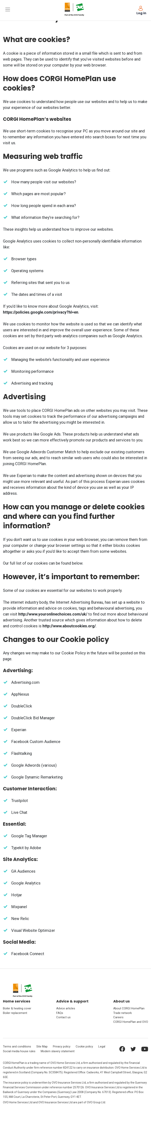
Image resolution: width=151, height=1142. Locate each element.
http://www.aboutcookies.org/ (69, 626)
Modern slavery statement (58, 1051)
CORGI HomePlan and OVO (130, 1022)
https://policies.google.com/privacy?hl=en (40, 312)
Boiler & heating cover (17, 1008)
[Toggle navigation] (7, 9)
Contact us (63, 1017)
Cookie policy (84, 1046)
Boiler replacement (15, 1013)
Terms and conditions (17, 1046)
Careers (118, 1017)
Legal (101, 1046)
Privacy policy (61, 1046)
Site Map (42, 1046)
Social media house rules (19, 1051)
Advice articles (65, 1008)
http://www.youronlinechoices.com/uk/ (52, 614)
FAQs (59, 1013)
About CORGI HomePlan (129, 1008)
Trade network (122, 1013)
